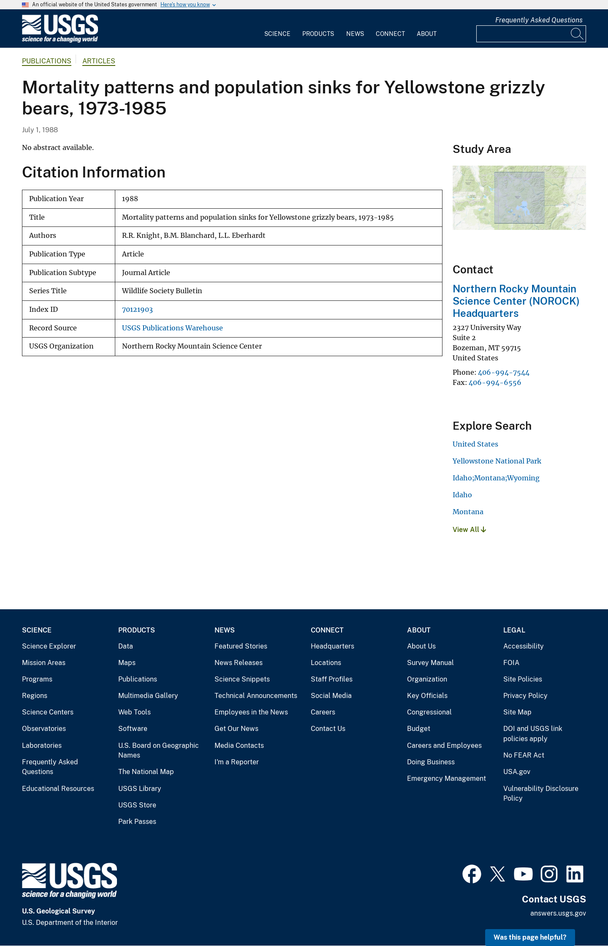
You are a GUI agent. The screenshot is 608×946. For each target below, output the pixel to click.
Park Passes (137, 822)
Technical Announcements (255, 696)
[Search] (577, 33)
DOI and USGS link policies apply (532, 734)
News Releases (238, 663)
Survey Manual (430, 663)
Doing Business (431, 762)
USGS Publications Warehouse (172, 328)
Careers (323, 712)
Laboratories (42, 746)
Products (318, 33)
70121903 (137, 309)
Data (125, 646)
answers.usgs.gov (558, 913)
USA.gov (516, 772)
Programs (37, 679)
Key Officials (427, 696)
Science (277, 33)
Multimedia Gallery (148, 696)
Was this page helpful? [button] (530, 937)
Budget (418, 729)
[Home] (60, 41)
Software (132, 729)
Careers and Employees (444, 746)
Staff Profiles (332, 679)
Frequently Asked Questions (539, 20)
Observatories (44, 729)
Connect (390, 33)
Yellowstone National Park (497, 461)
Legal (514, 630)
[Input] (531, 33)
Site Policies (522, 679)
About (427, 33)
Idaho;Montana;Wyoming (496, 478)
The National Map (146, 772)
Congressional (429, 712)
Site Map (517, 712)
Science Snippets (242, 679)
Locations (326, 663)
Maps (127, 663)
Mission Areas (43, 663)
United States (475, 444)
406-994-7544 (503, 372)
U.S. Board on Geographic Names (158, 751)
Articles (98, 61)
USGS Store (137, 805)
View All (469, 530)
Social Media (331, 696)
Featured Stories (240, 646)
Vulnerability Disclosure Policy (540, 794)
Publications (46, 61)
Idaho (462, 495)
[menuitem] (277, 28)
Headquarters (332, 646)
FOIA (511, 663)
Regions (34, 696)
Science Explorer (49, 646)
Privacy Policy (525, 696)
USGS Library (139, 789)
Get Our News (236, 729)
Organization (427, 679)
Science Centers (47, 712)
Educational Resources (58, 789)
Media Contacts (239, 746)
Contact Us (328, 729)
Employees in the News (251, 712)
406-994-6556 (495, 382)
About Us (421, 646)
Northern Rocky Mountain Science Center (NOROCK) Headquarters (516, 301)
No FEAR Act (523, 755)
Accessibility (523, 646)
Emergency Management (446, 778)
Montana (468, 511)
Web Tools (134, 712)
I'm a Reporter (236, 762)
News (355, 33)
